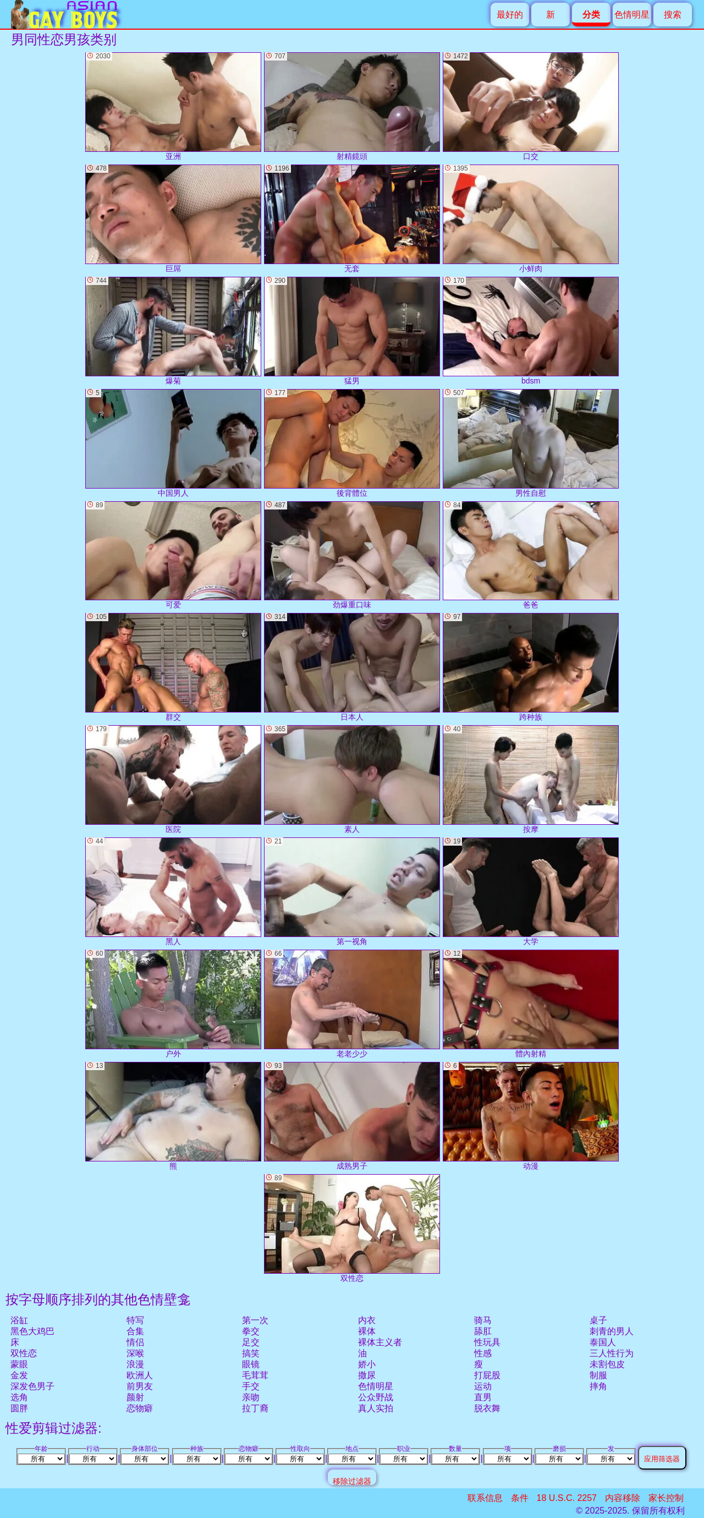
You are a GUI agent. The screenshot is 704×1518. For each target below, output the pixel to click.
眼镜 (251, 1364)
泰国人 (603, 1342)
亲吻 (251, 1397)
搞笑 (251, 1353)
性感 (483, 1353)
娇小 (367, 1364)
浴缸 (19, 1320)
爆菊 (173, 331)
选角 (19, 1397)
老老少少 (352, 1004)
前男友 (140, 1386)
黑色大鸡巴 (32, 1331)
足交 (251, 1342)
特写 (135, 1320)
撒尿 (367, 1375)
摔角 (598, 1386)
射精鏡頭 (352, 106)
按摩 (531, 779)
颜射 (135, 1397)
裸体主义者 (380, 1342)
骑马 (483, 1320)
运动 (483, 1386)
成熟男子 (352, 1116)
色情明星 (632, 14)
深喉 (135, 1353)
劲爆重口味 (352, 555)
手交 (251, 1386)
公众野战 (375, 1397)
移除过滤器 (352, 1481)
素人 (352, 779)
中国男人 (173, 443)
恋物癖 (140, 1408)
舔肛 (483, 1331)
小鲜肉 (531, 219)
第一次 (255, 1320)
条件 (520, 1498)
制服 (598, 1375)
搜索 (672, 14)
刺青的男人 (612, 1331)
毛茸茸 (255, 1375)
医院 (173, 779)
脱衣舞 (487, 1408)
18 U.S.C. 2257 (567, 1498)
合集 (135, 1331)
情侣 (135, 1342)
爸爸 (531, 555)
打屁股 (487, 1375)
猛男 (352, 331)
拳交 (251, 1331)
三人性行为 (612, 1353)
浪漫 (135, 1364)
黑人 (173, 891)
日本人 (352, 667)
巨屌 (173, 219)
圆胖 (19, 1408)
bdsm (531, 331)
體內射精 (531, 1004)
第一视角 (352, 891)
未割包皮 (607, 1364)
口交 (531, 106)
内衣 (367, 1320)
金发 (19, 1375)
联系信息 (485, 1498)
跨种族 (531, 667)
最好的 (510, 14)
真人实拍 (375, 1408)
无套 (352, 219)
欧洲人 (140, 1375)
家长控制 (666, 1498)
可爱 (173, 555)
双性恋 (23, 1353)
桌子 (598, 1320)
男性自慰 (531, 443)
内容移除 (622, 1498)
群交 (173, 667)
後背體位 (352, 443)
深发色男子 (32, 1386)
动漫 (531, 1116)
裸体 (367, 1331)
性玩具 (487, 1342)
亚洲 (173, 106)
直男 (483, 1397)
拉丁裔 (255, 1408)
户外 (173, 1004)
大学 (531, 891)
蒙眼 (19, 1364)
